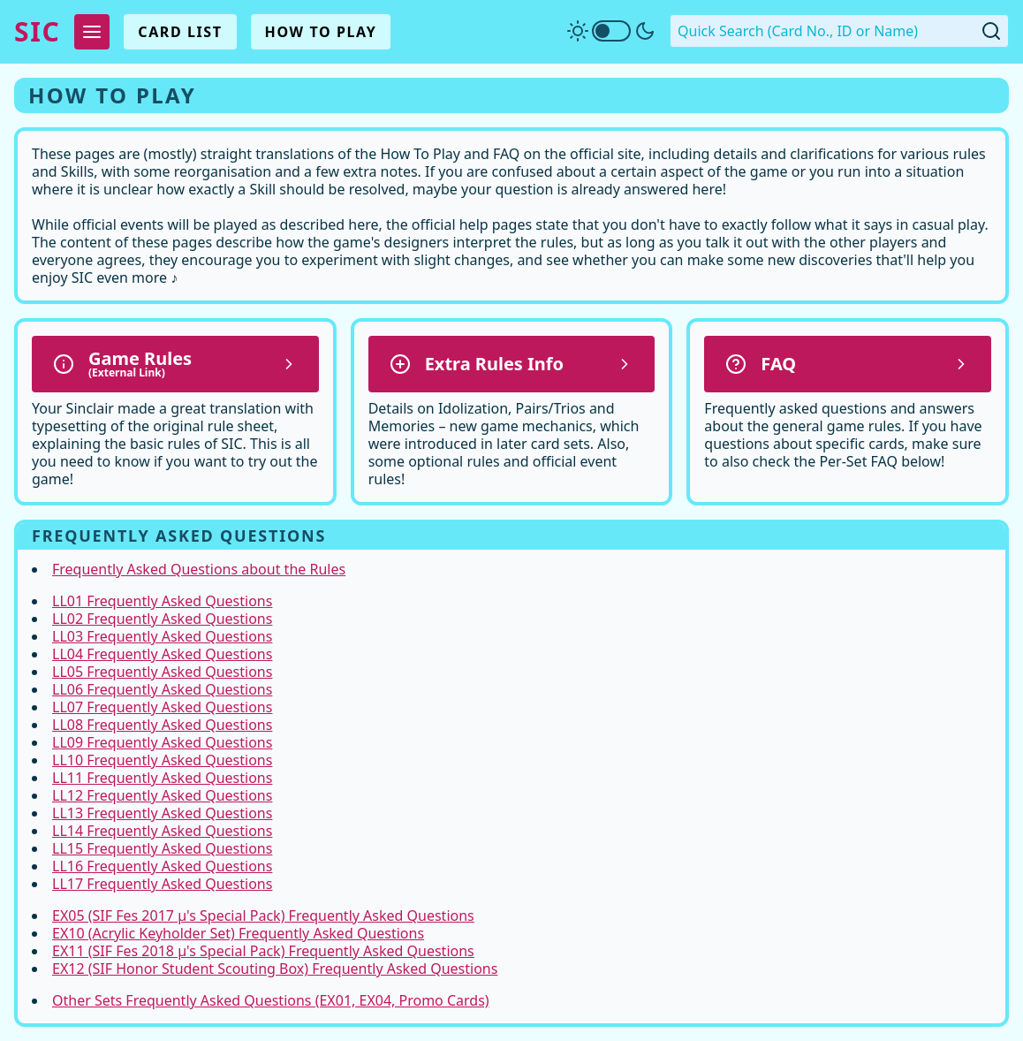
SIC (37, 31)
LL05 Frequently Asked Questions (162, 671)
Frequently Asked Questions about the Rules (198, 569)
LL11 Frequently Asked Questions (162, 777)
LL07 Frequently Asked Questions (162, 707)
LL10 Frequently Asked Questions (162, 760)
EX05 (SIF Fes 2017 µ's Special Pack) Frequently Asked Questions (263, 915)
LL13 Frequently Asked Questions (162, 813)
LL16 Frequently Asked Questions (162, 866)
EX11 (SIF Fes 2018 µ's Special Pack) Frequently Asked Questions (263, 951)
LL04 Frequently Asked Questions (162, 654)
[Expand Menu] (92, 31)
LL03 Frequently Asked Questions (162, 636)
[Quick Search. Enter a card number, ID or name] (839, 31)
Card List (180, 32)
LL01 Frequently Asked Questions (162, 601)
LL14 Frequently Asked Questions (162, 830)
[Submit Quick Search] (991, 31)
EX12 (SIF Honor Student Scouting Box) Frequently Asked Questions (274, 968)
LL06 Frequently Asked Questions (162, 689)
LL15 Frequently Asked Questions (162, 848)
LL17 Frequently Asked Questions (162, 883)
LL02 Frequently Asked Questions (162, 618)
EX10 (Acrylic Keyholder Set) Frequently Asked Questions (238, 933)
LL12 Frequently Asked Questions (162, 795)
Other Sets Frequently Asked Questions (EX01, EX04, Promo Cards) (270, 1000)
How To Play (321, 32)
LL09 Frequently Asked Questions (162, 742)
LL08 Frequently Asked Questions (162, 724)
